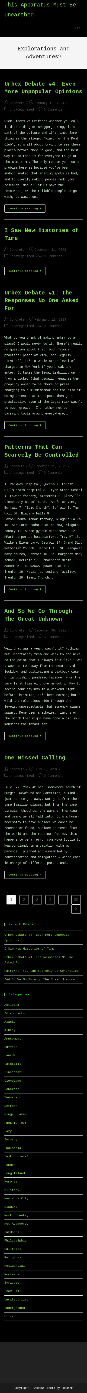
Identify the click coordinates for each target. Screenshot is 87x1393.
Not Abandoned (16, 1224)
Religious (12, 1257)
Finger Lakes (15, 1114)
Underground (14, 1308)
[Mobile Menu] (76, 28)
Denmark (10, 1097)
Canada (10, 1055)
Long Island (14, 1173)
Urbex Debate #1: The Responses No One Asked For (41, 301)
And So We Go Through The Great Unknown (39, 979)
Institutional (16, 1156)
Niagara (10, 1207)
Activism (11, 1005)
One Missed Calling (34, 758)
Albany (10, 1030)
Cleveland (12, 1081)
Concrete (17, 103)
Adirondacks (14, 1013)
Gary (8, 1131)
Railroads (12, 1249)
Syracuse (11, 1283)
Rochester (12, 1274)
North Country (16, 1215)
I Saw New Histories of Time (29, 948)
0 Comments (53, 109)
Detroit (10, 1106)
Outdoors (11, 1232)
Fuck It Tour (15, 1123)
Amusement (12, 1038)
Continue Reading (26, 210)
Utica (9, 1316)
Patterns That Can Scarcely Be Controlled (41, 971)
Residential (14, 1266)
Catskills (12, 1064)
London (10, 1165)
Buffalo (10, 1047)
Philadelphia (15, 1240)
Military (11, 1190)
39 (76, 900)
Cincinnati (13, 1072)
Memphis (10, 1181)
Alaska (10, 1022)
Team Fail (12, 1291)
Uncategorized (22, 109)
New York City (16, 1198)
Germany (10, 1139)
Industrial (13, 1148)
